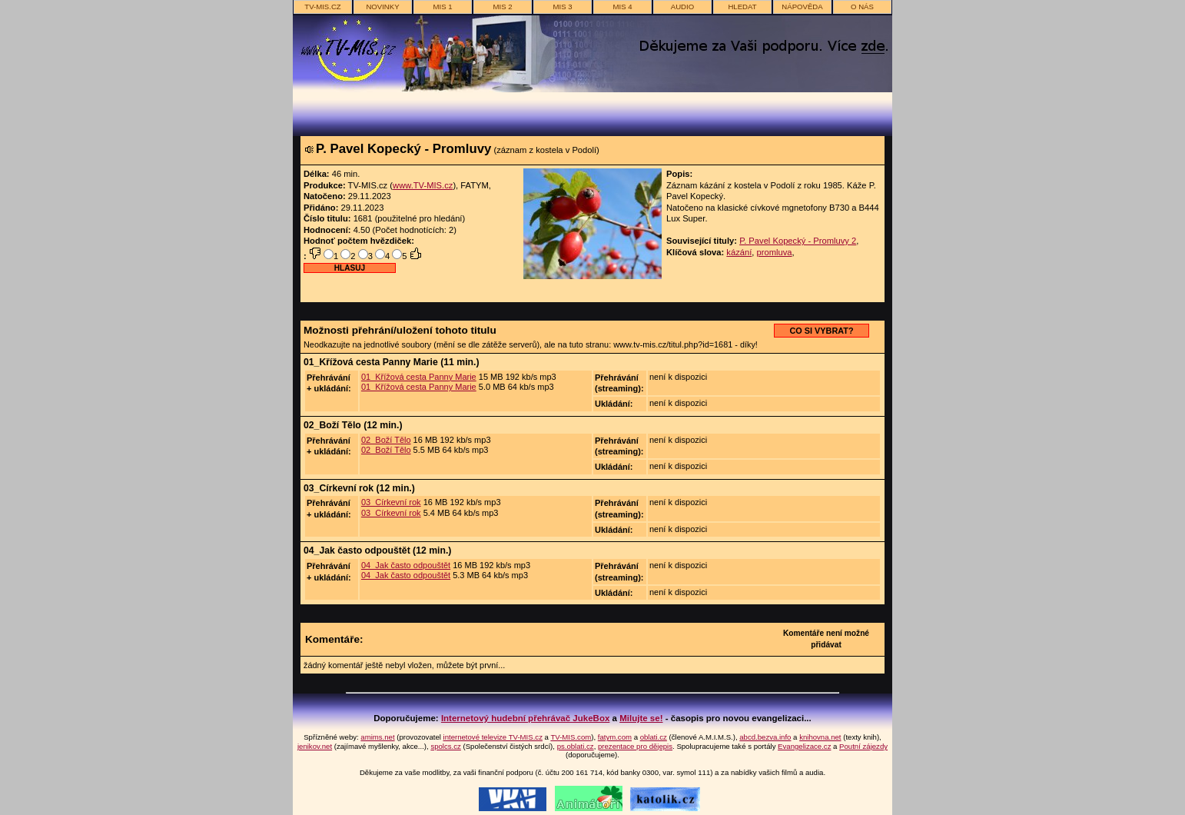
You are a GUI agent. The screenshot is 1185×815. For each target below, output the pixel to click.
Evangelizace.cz (804, 746)
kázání (739, 252)
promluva (774, 252)
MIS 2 (502, 6)
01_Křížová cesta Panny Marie (418, 376)
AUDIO (682, 6)
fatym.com (615, 737)
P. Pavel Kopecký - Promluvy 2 (797, 240)
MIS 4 (622, 6)
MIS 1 (442, 6)
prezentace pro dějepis (635, 746)
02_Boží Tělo (386, 439)
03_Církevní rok (391, 502)
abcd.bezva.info (765, 737)
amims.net (377, 737)
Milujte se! (640, 718)
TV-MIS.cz (322, 6)
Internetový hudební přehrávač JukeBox (525, 718)
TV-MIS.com (570, 737)
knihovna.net (820, 737)
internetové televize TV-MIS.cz (493, 737)
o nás (862, 6)
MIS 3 (562, 6)
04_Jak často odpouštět (405, 565)
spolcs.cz (445, 746)
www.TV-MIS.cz (423, 185)
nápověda (802, 6)
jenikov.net (314, 746)
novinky (382, 6)
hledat (742, 6)
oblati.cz (653, 737)
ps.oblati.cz (575, 746)
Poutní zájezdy (863, 746)
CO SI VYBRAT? (821, 330)
